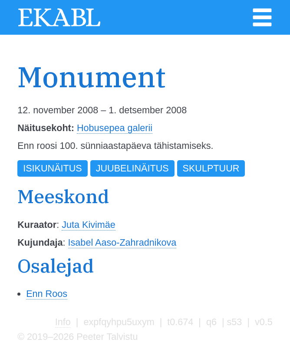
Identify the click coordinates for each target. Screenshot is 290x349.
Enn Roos (46, 293)
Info (63, 321)
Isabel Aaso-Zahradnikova (122, 242)
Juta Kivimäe (88, 224)
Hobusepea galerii (114, 127)
